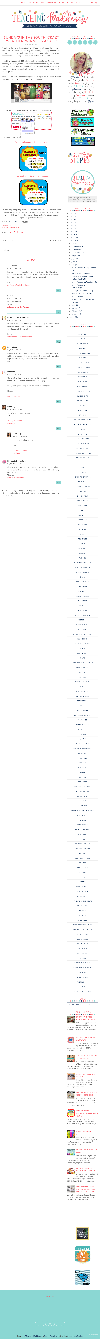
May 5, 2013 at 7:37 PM (14, 320)
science (82, 863)
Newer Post (7, 240)
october (82, 734)
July (73, 258)
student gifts (82, 887)
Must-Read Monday (82, 715)
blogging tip (82, 396)
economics (83, 491)
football (82, 548)
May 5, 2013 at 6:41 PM (14, 268)
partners (82, 768)
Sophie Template (50, 1336)
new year (82, 729)
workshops (82, 982)
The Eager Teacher (14, 421)
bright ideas (82, 410)
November (76, 246)
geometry (82, 586)
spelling (82, 872)
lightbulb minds (82, 644)
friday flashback (82, 567)
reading (82, 820)
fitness (82, 529)
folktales (82, 539)
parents (82, 763)
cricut (82, 467)
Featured (82, 515)
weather (82, 958)
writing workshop (82, 991)
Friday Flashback (78, 296)
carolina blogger (82, 424)
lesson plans (83, 639)
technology (82, 939)
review (83, 839)
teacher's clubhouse (82, 925)
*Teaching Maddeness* (34, 1336)
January (75, 314)
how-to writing (82, 615)
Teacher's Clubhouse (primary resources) (31, 142)
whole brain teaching (82, 968)
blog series (82, 386)
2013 (72, 240)
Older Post (55, 240)
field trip (82, 525)
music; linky (82, 710)
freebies (82, 558)
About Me (33, 2)
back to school (82, 363)
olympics (82, 739)
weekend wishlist (82, 963)
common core (82, 448)
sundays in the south (10, 228)
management (82, 653)
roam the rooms (82, 844)
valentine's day (83, 949)
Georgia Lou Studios (75, 1336)
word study (82, 977)
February (75, 311)
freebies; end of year (82, 563)
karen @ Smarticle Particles (18, 317)
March (74, 308)
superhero (82, 915)
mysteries (82, 720)
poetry (82, 801)
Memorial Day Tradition (81, 273)
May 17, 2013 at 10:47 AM (14, 464)
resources (82, 834)
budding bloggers (82, 420)
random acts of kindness (82, 810)
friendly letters (82, 572)
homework (82, 610)
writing (82, 987)
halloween (83, 601)
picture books (82, 791)
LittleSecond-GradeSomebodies (19, 337)
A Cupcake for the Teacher (18, 307)
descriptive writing (82, 477)
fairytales (82, 505)
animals (82, 348)
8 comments (7, 226)
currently (82, 472)
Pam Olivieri (12, 347)
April (74, 305)
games (82, 577)
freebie (82, 553)
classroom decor (83, 439)
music (82, 706)
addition (83, 334)
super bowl (82, 906)
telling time (82, 944)
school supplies (82, 858)
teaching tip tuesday (82, 930)
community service (82, 453)
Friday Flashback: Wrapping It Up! (84, 282)
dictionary (83, 482)
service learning (82, 868)
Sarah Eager (12, 407)
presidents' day (83, 806)
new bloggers (82, 725)
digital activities (82, 486)
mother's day (82, 701)
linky (82, 648)
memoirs (82, 677)
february (82, 520)
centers (82, 429)
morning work (82, 696)
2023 (72, 213)
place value (82, 796)
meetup (82, 672)
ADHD (82, 339)
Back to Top (93, 1335)
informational (82, 625)
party (82, 772)
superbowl (82, 910)
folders (82, 534)
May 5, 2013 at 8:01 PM (14, 350)
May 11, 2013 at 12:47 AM (14, 409)
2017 (72, 228)
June (73, 262)
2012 (72, 317)
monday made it (82, 682)
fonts (82, 544)
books (82, 405)
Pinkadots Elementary (16, 461)
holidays (83, 606)
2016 (72, 231)
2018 (72, 225)
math (82, 658)
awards (82, 358)
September (76, 252)
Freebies (75, 2)
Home (23, 2)
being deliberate (82, 367)
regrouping (82, 825)
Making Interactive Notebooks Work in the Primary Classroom (86, 1189)
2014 (72, 237)
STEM (82, 882)
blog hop (82, 382)
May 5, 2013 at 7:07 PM (14, 298)
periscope (82, 782)
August (75, 255)
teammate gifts (83, 934)
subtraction (82, 896)
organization (82, 744)
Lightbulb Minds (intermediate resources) (33, 176)
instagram (82, 629)
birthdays (82, 377)
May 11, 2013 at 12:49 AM (20, 436)
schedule (82, 853)
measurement (82, 668)
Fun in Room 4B (13, 396)
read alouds (82, 815)
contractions (82, 458)
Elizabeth (11, 372)
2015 (72, 234)
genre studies (82, 582)
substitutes (82, 891)
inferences (83, 620)
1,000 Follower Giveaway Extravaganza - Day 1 (87, 1113)
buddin (82, 415)
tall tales (82, 920)
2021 (72, 219)
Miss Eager (11, 423)
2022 (72, 216)
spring (83, 877)
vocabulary (82, 953)
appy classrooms (82, 353)
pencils (82, 777)
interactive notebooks (82, 634)
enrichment (82, 501)
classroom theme (83, 444)
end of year (82, 496)
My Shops (63, 2)
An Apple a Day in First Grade (18, 285)
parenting (82, 758)
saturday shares (82, 849)
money (83, 687)
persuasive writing (82, 787)
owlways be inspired (82, 749)
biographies (82, 372)
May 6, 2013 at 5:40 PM (14, 374)
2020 (72, 222)
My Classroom (48, 2)
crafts (83, 463)
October (75, 249)
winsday (82, 972)
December (76, 243)
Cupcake (10, 295)
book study (82, 401)
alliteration (82, 343)
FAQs (82, 510)
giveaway (82, 591)
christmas (82, 434)
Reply (58, 290)
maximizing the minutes (82, 663)
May (73, 265)
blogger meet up (82, 391)
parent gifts (82, 753)
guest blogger (82, 596)
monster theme (82, 691)
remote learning (82, 829)
